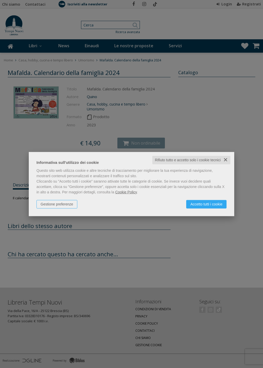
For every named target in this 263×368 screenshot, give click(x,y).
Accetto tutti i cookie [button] (206, 204)
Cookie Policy (126, 192)
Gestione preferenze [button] (57, 204)
